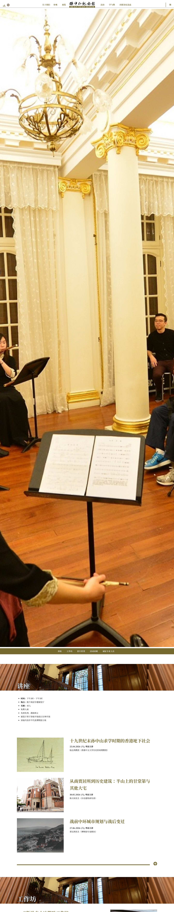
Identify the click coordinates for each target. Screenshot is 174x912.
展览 (64, 4)
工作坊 (69, 651)
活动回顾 (94, 651)
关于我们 (46, 4)
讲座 (60, 651)
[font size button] (4, 5)
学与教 (112, 4)
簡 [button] (170, 4)
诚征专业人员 (108, 651)
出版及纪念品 (125, 4)
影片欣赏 (81, 651)
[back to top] (155, 863)
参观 (55, 4)
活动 (102, 4)
